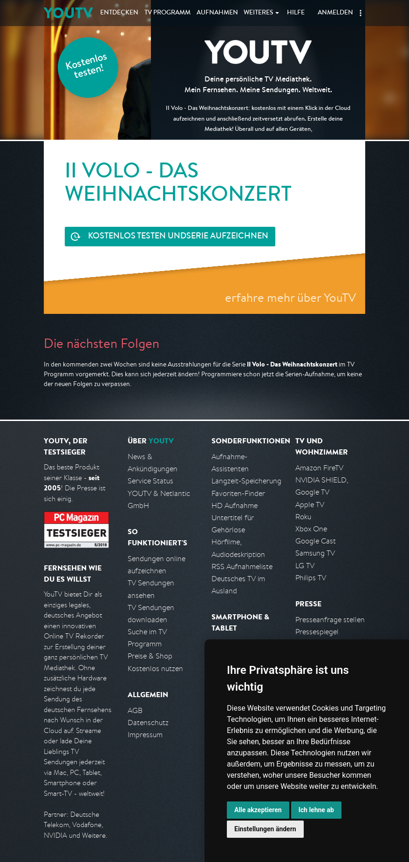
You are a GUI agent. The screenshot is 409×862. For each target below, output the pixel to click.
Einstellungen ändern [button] (265, 829)
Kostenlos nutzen (155, 668)
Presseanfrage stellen (330, 619)
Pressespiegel (317, 632)
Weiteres (258, 13)
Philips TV (310, 578)
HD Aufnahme (234, 505)
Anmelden (335, 13)
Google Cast (315, 541)
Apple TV (309, 504)
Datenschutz (148, 722)
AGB (135, 710)
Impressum (145, 735)
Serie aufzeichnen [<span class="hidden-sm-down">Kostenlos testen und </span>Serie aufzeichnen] (178, 237)
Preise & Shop (150, 656)
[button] (360, 13)
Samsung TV (315, 553)
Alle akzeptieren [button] (258, 810)
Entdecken (119, 13)
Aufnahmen (217, 13)
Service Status (150, 481)
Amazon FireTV (319, 468)
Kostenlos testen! (87, 66)
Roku (303, 517)
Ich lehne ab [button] (316, 810)
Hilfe (296, 13)
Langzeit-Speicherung (246, 481)
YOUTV (68, 12)
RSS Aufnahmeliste (242, 566)
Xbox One (311, 529)
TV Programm (167, 13)
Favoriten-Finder (238, 493)
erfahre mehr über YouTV (290, 297)
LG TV (304, 565)
